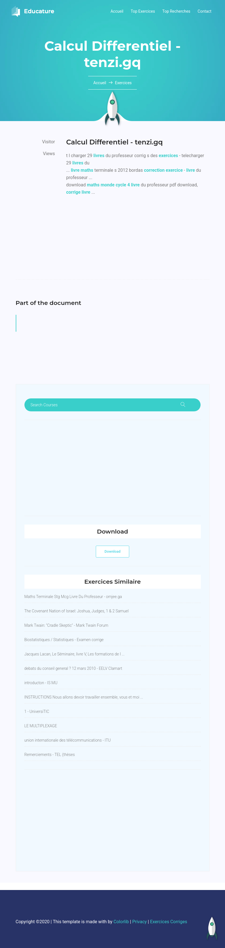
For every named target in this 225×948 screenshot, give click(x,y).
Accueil (116, 11)
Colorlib (121, 921)
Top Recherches (176, 11)
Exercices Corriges (168, 921)
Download (112, 551)
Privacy (139, 921)
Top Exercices (143, 11)
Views (49, 153)
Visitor (48, 141)
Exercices (123, 83)
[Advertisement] (138, 239)
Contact (205, 11)
